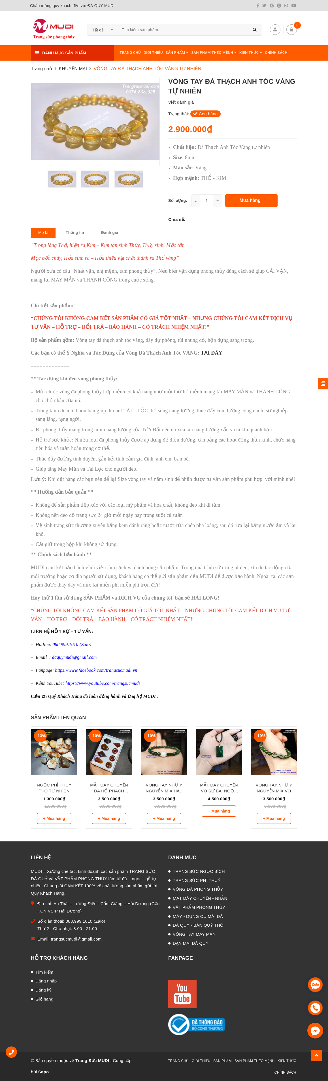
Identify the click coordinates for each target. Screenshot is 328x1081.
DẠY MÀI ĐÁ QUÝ (191, 943)
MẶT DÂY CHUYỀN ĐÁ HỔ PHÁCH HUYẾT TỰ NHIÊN (109, 791)
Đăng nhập (46, 980)
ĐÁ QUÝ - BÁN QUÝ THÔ (198, 925)
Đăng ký (43, 990)
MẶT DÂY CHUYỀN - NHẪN (200, 898)
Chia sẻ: (176, 219)
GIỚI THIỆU (153, 52)
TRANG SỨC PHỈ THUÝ (197, 880)
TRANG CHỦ (130, 52)
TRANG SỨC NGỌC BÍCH (199, 871)
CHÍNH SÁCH (276, 52)
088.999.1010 (80, 921)
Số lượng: (177, 200)
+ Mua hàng (54, 818)
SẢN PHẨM (177, 52)
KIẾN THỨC (250, 52)
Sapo (43, 1071)
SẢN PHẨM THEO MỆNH (214, 52)
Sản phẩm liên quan (58, 717)
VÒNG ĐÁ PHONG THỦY (198, 889)
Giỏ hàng (44, 999)
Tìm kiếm (44, 972)
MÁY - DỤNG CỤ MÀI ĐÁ (198, 916)
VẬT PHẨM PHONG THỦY (199, 907)
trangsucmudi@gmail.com (76, 939)
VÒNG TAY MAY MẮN (194, 934)
